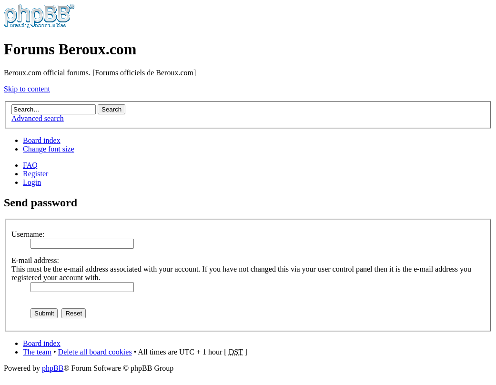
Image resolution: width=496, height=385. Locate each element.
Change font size (48, 149)
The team (37, 352)
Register (35, 174)
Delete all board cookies (95, 352)
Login (32, 182)
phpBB (52, 368)
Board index (42, 140)
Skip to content (27, 89)
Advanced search (37, 118)
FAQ (30, 165)
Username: (27, 234)
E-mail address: (35, 260)
